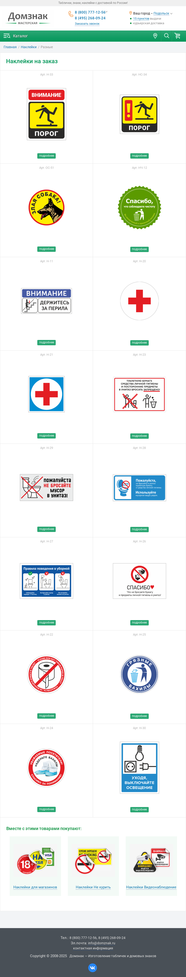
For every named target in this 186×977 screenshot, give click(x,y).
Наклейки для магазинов (35, 887)
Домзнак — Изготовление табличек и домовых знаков (113, 956)
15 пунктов (141, 18)
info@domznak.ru (101, 943)
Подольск (161, 13)
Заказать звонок (87, 23)
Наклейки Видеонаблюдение (151, 887)
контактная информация (93, 948)
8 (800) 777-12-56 (90, 12)
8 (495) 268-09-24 (90, 18)
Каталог (20, 36)
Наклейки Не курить (93, 887)
